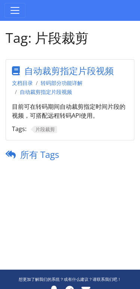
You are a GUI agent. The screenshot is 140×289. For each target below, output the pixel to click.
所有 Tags (39, 154)
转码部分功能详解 (62, 82)
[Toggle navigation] (14, 10)
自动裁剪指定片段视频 (69, 70)
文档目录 (22, 82)
